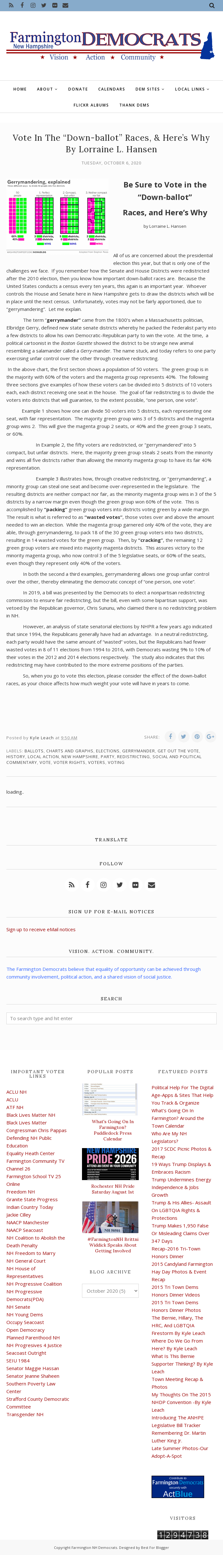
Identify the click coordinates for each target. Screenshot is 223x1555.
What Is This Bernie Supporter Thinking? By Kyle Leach (182, 1364)
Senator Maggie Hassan (32, 1368)
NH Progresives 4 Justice (34, 1345)
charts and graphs (69, 751)
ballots (34, 751)
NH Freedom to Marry (31, 1253)
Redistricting (133, 756)
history (15, 756)
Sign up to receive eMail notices (41, 929)
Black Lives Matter (26, 1122)
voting (116, 762)
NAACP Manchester (27, 1222)
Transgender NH (25, 1414)
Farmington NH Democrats (94, 1547)
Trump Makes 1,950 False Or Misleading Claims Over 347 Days (181, 1233)
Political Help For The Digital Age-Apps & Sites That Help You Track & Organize (182, 1095)
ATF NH (15, 1107)
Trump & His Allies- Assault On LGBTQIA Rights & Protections (181, 1210)
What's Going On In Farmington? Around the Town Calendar (178, 1118)
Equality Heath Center (30, 1153)
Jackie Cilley (18, 1214)
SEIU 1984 (18, 1360)
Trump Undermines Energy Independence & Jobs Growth (181, 1187)
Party (108, 756)
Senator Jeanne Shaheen (32, 1376)
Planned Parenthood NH (33, 1337)
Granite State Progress (32, 1199)
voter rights (69, 762)
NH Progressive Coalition (34, 1284)
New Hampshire (80, 756)
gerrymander (138, 751)
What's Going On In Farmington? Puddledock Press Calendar (113, 1130)
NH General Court (26, 1260)
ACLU (12, 1099)
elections (108, 751)
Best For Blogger (155, 1547)
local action (43, 756)
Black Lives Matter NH (31, 1115)
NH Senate (18, 1307)
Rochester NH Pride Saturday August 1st (113, 1189)
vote (45, 762)
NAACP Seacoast (24, 1230)
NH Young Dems (24, 1314)
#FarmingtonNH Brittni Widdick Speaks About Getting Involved (112, 1245)
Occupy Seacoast (25, 1322)
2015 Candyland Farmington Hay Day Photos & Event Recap (182, 1271)
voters (96, 762)
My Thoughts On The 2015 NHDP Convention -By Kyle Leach (181, 1402)
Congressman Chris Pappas (36, 1130)
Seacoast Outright (26, 1353)
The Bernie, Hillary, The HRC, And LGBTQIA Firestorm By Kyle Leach (178, 1325)
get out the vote (178, 751)
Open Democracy (25, 1330)
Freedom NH (20, 1191)
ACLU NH (16, 1092)
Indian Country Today (29, 1207)
